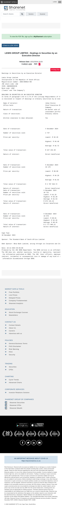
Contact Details (13, 325)
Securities (11, 367)
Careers (10, 331)
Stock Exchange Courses (16, 312)
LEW (30, 64)
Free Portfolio (12, 292)
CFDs (9, 370)
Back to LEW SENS (10, 45)
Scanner (42, 14)
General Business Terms (16, 343)
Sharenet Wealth (13, 408)
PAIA (9, 352)
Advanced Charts (13, 382)
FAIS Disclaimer (13, 346)
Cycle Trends (12, 380)
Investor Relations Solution (17, 392)
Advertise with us (13, 333)
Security (10, 355)
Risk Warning (12, 349)
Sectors (31, 14)
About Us (10, 328)
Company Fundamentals (16, 300)
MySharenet (38, 36)
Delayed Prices (12, 298)
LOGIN (55, 1)
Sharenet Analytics (14, 303)
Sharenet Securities (15, 402)
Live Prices (11, 295)
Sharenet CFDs (13, 405)
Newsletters (11, 315)
